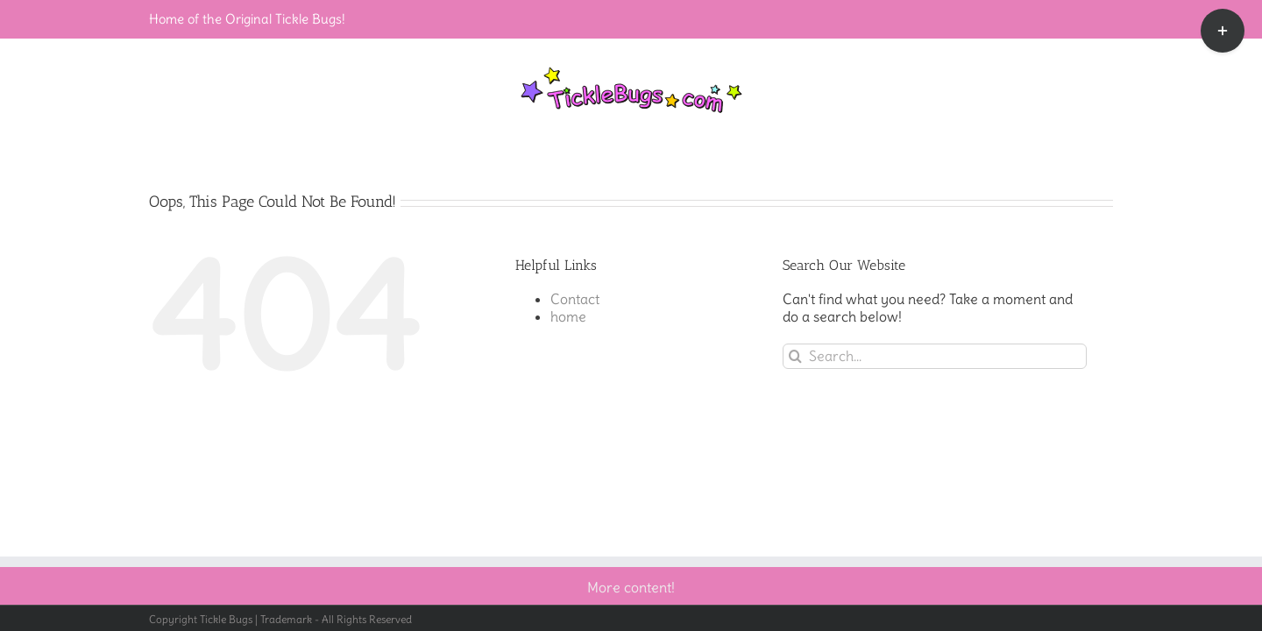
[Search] (795, 356)
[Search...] (935, 356)
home (568, 316)
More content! (631, 587)
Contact (574, 299)
